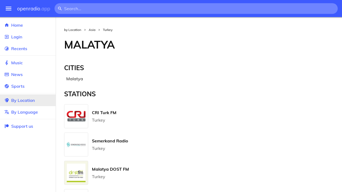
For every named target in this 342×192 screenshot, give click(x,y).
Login (28, 37)
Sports (28, 86)
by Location (72, 30)
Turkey (107, 30)
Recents (28, 48)
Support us (18, 126)
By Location (28, 100)
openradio (33, 9)
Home (28, 25)
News (28, 74)
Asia (92, 30)
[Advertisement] (232, 44)
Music (28, 63)
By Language (28, 112)
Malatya (74, 78)
